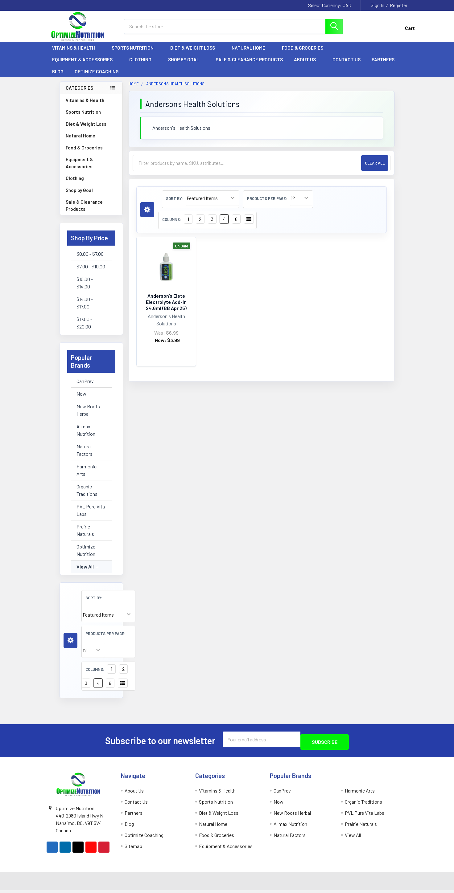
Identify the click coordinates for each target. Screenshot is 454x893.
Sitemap (133, 849)
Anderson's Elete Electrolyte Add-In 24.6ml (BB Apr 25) (166, 307)
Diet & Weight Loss (195, 53)
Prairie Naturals (85, 535)
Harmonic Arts (86, 475)
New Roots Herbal (88, 415)
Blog (58, 77)
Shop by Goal (186, 65)
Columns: (94, 674)
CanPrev (85, 386)
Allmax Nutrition (85, 435)
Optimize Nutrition (85, 555)
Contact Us (346, 65)
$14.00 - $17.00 (84, 308)
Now (81, 399)
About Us (307, 65)
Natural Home (251, 53)
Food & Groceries (305, 53)
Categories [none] (79, 93)
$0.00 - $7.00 (90, 259)
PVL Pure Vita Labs (90, 515)
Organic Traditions (86, 495)
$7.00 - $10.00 (90, 272)
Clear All (375, 168)
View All (85, 572)
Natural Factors (84, 455)
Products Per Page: (105, 639)
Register (398, 5)
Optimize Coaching (97, 77)
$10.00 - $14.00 (84, 288)
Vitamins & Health (76, 53)
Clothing (143, 65)
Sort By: (93, 603)
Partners (386, 65)
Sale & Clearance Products (249, 65)
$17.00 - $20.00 (84, 328)
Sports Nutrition (135, 53)
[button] (70, 646)
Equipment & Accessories (85, 65)
